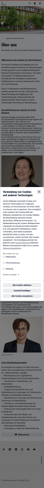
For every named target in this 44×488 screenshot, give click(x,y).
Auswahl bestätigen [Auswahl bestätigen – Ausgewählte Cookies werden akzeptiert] (22, 288)
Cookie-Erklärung (22, 244)
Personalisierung (13, 264)
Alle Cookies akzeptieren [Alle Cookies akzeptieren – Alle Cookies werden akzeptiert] (22, 293)
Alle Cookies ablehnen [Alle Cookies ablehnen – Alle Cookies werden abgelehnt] (22, 282)
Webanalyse (11, 258)
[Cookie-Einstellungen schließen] (39, 193)
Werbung (9, 270)
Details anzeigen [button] (10, 276)
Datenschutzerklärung (12, 250)
